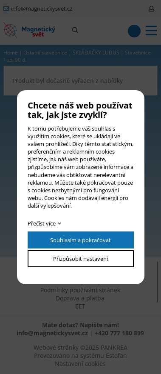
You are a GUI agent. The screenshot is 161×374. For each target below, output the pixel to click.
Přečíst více (42, 223)
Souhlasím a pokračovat (80, 240)
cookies (60, 136)
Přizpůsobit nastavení (80, 259)
